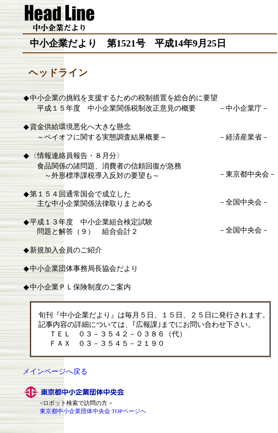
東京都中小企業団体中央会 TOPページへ (93, 411)
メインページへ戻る (55, 371)
